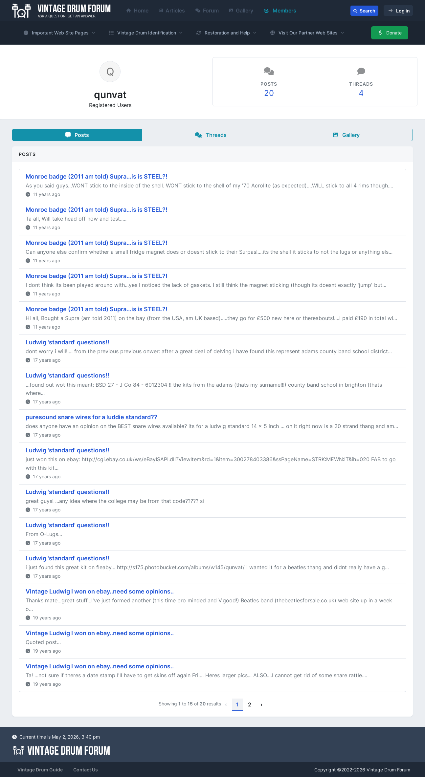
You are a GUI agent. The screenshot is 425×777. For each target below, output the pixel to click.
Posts (77, 135)
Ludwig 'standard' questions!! (67, 342)
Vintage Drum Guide (40, 769)
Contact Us (85, 769)
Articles (172, 10)
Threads (211, 135)
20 (269, 93)
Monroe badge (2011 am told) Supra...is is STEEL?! (97, 176)
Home (137, 10)
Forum (207, 10)
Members (280, 10)
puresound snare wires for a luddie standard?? (91, 417)
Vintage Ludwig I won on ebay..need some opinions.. (100, 591)
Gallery (241, 10)
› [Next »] (261, 704)
